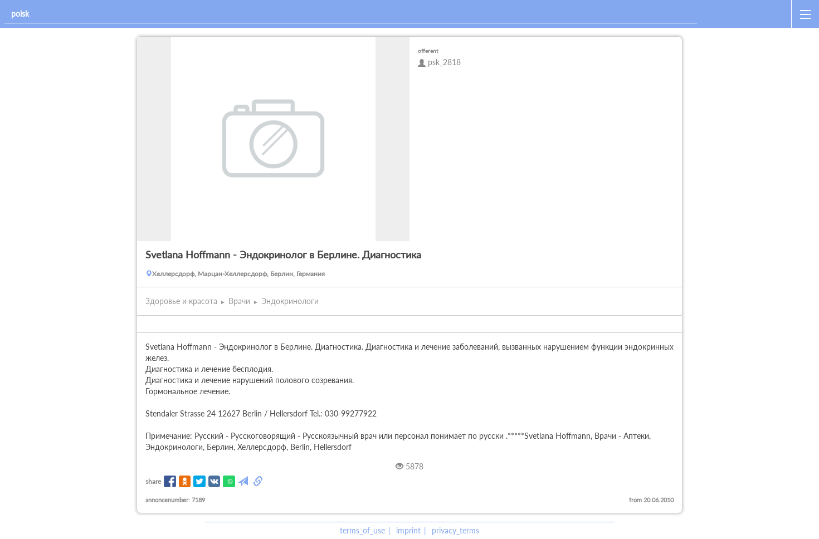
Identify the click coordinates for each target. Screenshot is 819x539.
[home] (746, 14)
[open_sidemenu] (805, 14)
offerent (428, 50)
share (153, 481)
